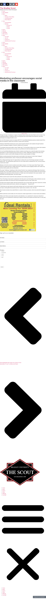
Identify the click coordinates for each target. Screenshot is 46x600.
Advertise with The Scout (10, 41)
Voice (3, 21)
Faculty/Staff (3, 252)
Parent (2, 254)
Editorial (4, 31)
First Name (2, 237)
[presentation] (9, 262)
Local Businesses (8, 18)
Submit (2, 266)
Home (3, 11)
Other (1, 257)
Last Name (2, 241)
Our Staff (7, 36)
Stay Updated (5, 12)
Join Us (6, 38)
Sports (3, 29)
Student (2, 251)
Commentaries (8, 22)
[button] (23, 541)
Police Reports (8, 19)
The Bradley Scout (8, 8)
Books (8, 28)
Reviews (6, 24)
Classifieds (4, 32)
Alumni (2, 255)
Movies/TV (9, 25)
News (3, 14)
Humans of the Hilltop (9, 16)
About (3, 35)
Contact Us (7, 39)
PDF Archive (5, 33)
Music (8, 26)
